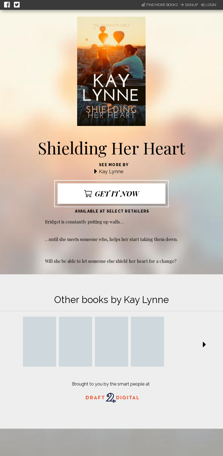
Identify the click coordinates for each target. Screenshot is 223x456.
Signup (189, 5)
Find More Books (159, 5)
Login (208, 5)
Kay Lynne (111, 171)
